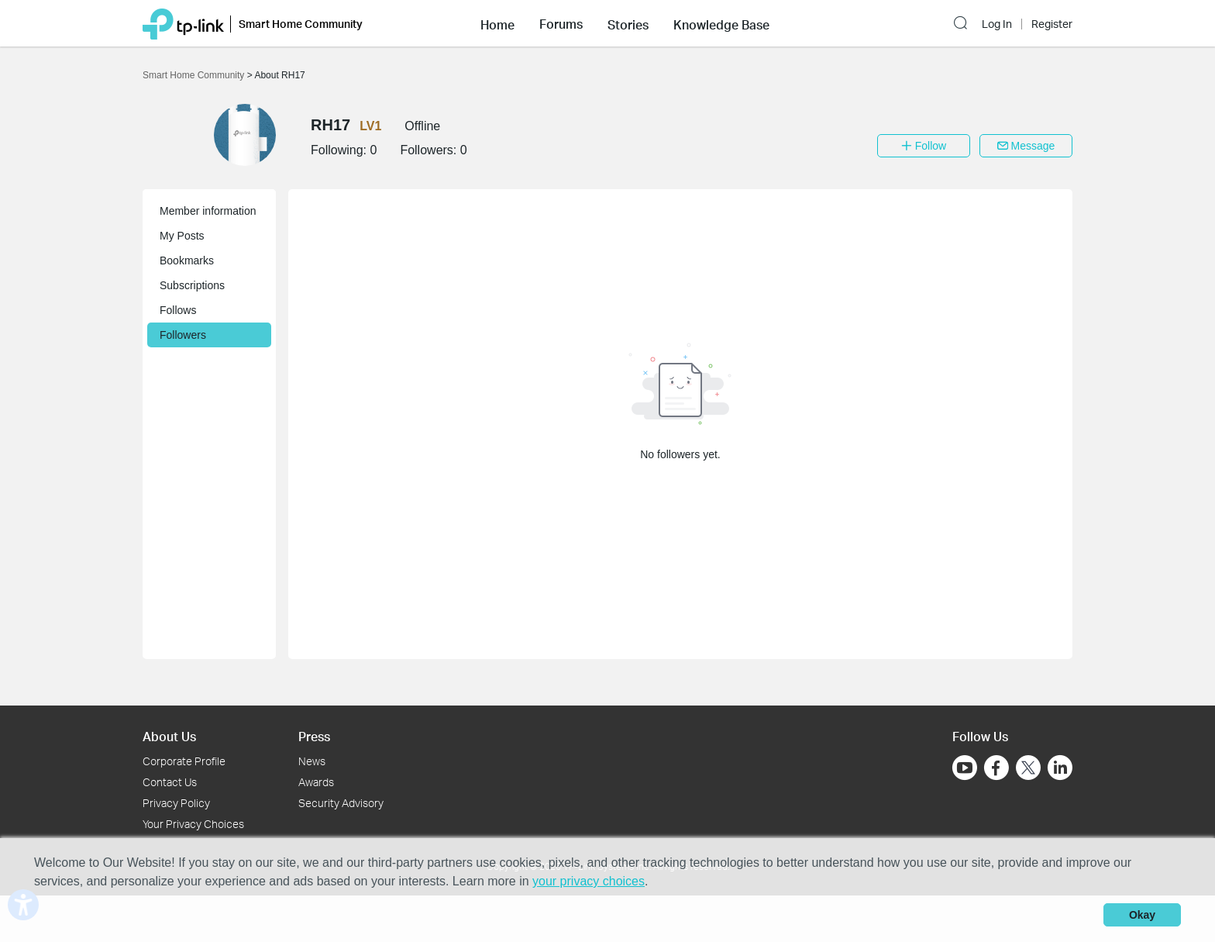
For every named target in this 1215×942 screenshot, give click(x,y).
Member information (208, 211)
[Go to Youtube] (964, 767)
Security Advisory (341, 802)
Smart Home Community (195, 75)
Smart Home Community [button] (301, 23)
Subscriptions (192, 285)
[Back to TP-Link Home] (183, 22)
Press (314, 736)
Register (1051, 24)
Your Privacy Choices (193, 823)
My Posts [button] (182, 235)
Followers (183, 335)
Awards (316, 781)
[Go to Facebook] (996, 767)
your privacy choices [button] (588, 881)
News (311, 761)
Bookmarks (187, 260)
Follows (178, 310)
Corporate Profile (184, 761)
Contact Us (170, 781)
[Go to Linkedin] (1060, 767)
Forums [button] (561, 24)
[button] (497, 23)
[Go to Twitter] (1028, 769)
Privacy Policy (176, 802)
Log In (997, 24)
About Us (169, 736)
